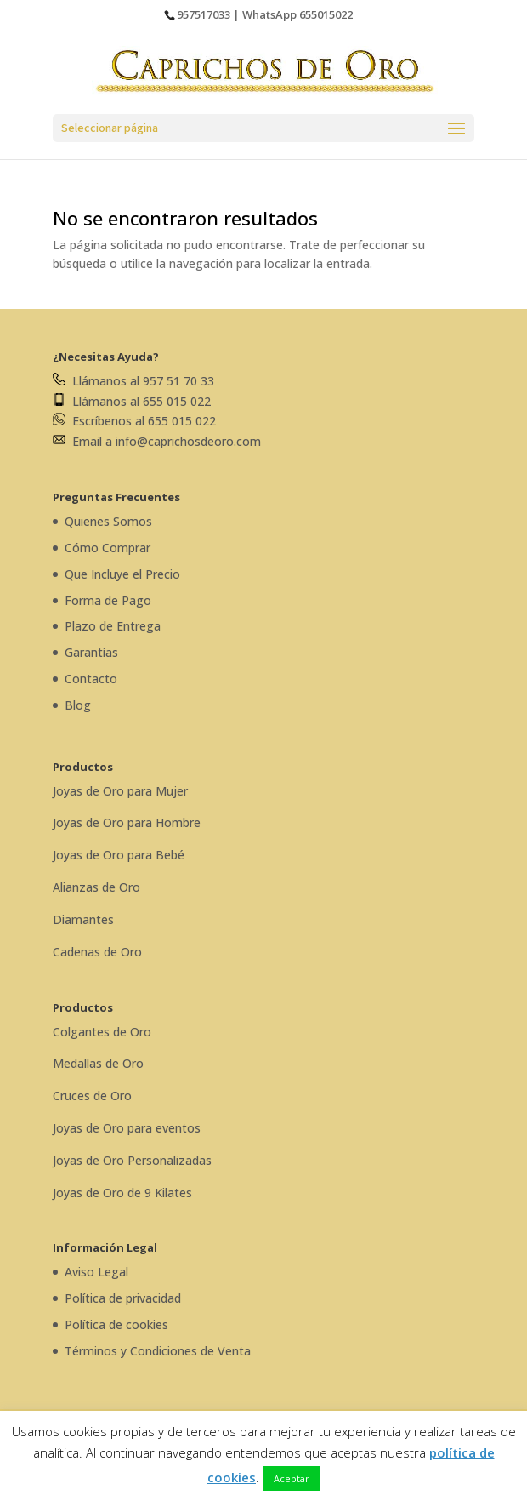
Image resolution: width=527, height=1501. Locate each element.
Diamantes (83, 919)
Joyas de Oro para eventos (127, 1128)
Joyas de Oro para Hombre (127, 822)
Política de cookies (116, 1324)
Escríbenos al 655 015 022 (134, 421)
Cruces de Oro (92, 1095)
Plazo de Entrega (113, 626)
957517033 (203, 14)
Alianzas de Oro (96, 887)
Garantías (91, 652)
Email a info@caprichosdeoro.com (157, 441)
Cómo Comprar (107, 547)
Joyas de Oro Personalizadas (132, 1160)
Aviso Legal (96, 1272)
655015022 (326, 14)
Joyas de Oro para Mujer (120, 791)
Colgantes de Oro (102, 1032)
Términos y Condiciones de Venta (158, 1351)
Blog (78, 705)
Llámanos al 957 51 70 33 (133, 381)
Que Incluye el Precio (122, 574)
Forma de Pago (108, 600)
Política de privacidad (123, 1298)
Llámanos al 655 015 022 (132, 401)
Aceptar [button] (291, 1478)
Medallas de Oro (98, 1063)
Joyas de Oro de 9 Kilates (122, 1192)
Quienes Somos (108, 521)
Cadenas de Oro (97, 952)
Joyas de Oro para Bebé (118, 855)
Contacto (91, 679)
